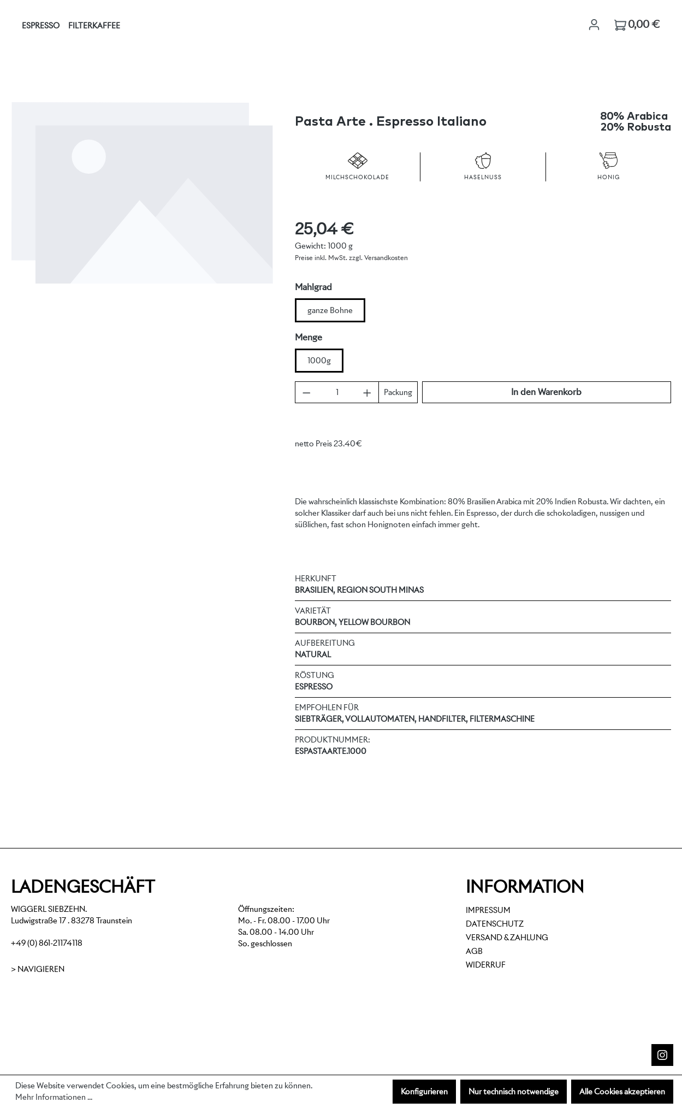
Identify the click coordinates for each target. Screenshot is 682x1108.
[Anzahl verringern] (306, 392)
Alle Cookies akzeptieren (622, 1092)
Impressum (488, 910)
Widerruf (486, 965)
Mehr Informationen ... (53, 1097)
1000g (319, 361)
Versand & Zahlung (507, 937)
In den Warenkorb (546, 392)
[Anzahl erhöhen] (367, 392)
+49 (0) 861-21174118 (46, 943)
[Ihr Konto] (594, 25)
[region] (142, 217)
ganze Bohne (330, 310)
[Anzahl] (337, 392)
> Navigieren (37, 969)
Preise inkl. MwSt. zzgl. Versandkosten (351, 258)
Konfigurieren (424, 1092)
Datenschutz (495, 924)
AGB (474, 951)
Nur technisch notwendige (513, 1092)
